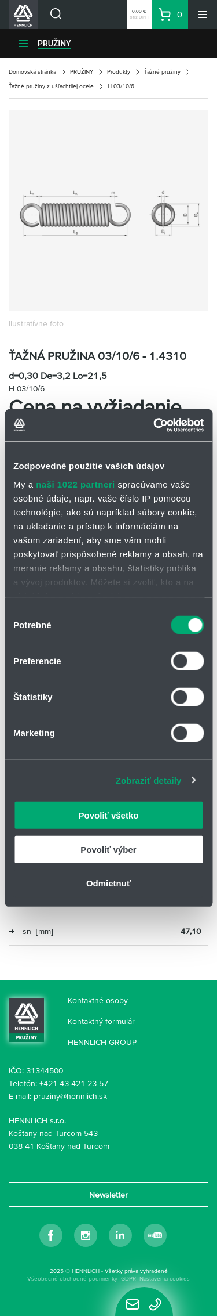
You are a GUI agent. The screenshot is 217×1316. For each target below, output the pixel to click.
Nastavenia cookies (164, 1278)
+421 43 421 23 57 (73, 1083)
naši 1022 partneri (75, 484)
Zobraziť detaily (149, 780)
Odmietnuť (108, 883)
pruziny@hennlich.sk (70, 1096)
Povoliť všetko (109, 815)
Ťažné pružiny (162, 71)
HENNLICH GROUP (102, 1042)
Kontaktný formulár (101, 1021)
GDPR (128, 1278)
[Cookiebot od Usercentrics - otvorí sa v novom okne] (154, 424)
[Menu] (202, 14)
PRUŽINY (54, 43)
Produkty (118, 71)
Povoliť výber (108, 849)
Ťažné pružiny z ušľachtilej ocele (51, 86)
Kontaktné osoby (98, 1000)
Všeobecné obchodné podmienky (72, 1278)
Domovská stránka (32, 71)
